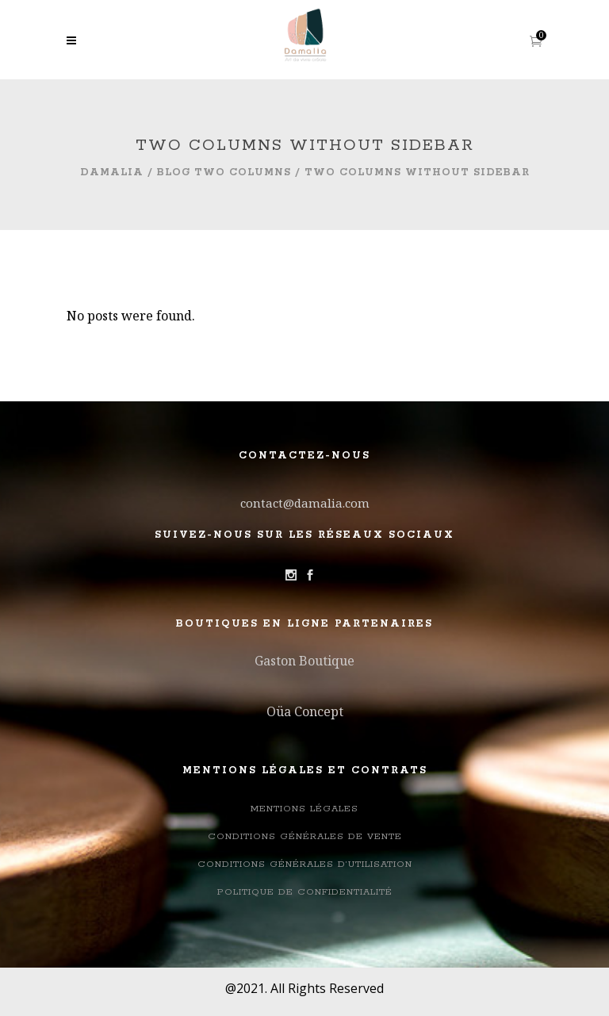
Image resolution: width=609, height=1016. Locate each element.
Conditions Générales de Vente (305, 836)
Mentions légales (304, 809)
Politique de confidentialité (305, 892)
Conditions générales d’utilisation (304, 864)
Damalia (112, 172)
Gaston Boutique (304, 660)
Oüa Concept (304, 711)
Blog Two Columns (224, 172)
